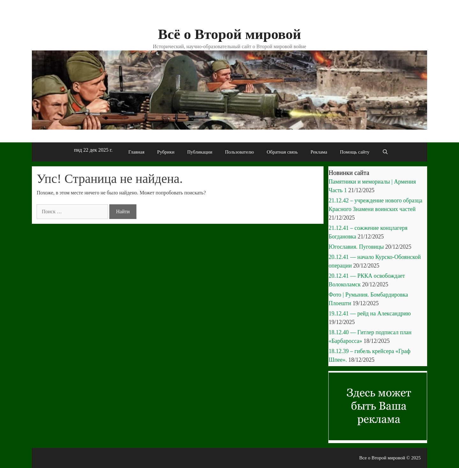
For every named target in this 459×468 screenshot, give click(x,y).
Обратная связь (282, 152)
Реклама (318, 152)
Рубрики (165, 152)
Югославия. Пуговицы (356, 247)
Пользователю (239, 152)
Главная (136, 152)
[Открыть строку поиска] (385, 152)
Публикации (199, 152)
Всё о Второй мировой (229, 34)
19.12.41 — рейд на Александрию (370, 313)
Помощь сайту (354, 152)
